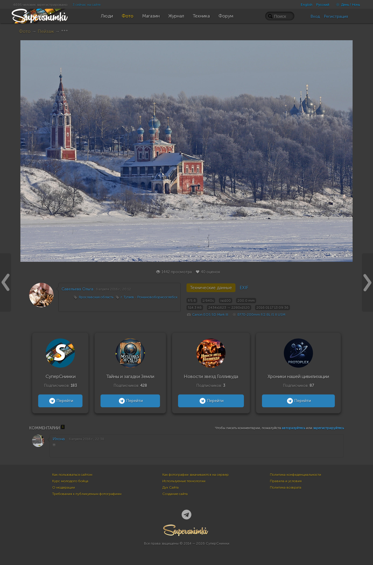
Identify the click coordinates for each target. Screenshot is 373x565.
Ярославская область (96, 297)
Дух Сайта (170, 487)
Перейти (60, 400)
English (306, 5)
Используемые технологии (183, 481)
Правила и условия (286, 481)
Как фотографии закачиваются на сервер (195, 475)
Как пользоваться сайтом (72, 475)
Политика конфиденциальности (295, 475)
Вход (315, 16)
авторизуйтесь (293, 428)
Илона (59, 438)
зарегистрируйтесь (328, 428)
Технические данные (211, 287)
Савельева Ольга (77, 289)
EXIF (244, 287)
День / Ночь (346, 5)
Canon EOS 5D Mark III (210, 315)
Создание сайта (175, 494)
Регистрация (336, 16)
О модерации (63, 487)
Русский (322, 5)
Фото (25, 31)
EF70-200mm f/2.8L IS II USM (261, 315)
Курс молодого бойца (70, 481)
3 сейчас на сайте (87, 5)
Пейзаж (46, 31)
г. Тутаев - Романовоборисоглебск (149, 297)
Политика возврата (285, 487)
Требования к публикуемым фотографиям (87, 494)
